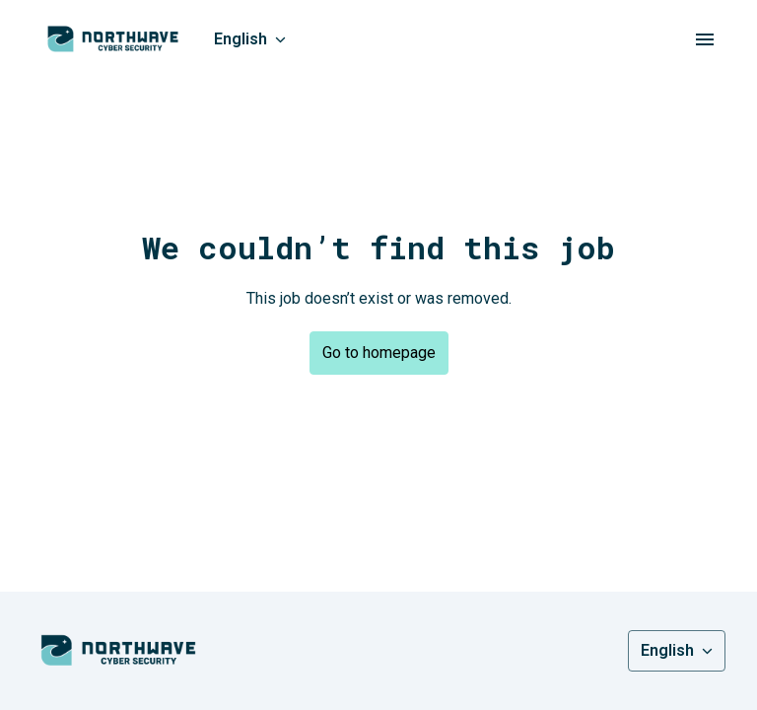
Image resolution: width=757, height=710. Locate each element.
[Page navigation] (704, 39)
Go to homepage (379, 352)
